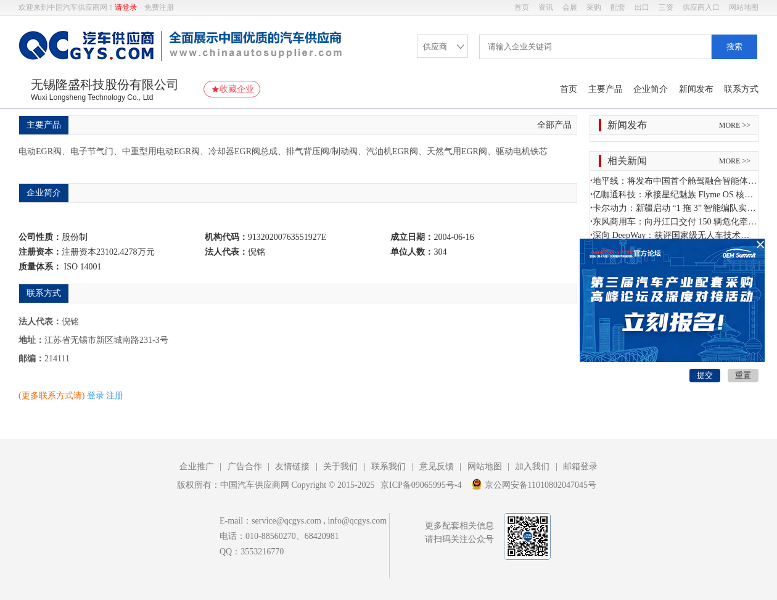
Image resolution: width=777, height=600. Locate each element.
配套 (617, 7)
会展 (569, 7)
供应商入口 (701, 7)
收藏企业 (237, 89)
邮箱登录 (580, 466)
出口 (642, 7)
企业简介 (650, 89)
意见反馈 (436, 466)
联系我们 (388, 466)
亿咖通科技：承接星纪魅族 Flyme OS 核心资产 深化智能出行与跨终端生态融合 (674, 194)
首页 (521, 7)
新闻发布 (696, 89)
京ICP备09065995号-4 (420, 485)
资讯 (545, 7)
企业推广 (196, 466)
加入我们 (532, 466)
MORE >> (734, 125)
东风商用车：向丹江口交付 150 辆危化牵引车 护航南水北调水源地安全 (674, 221)
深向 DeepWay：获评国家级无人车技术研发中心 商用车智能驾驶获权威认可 (674, 234)
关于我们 (340, 466)
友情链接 (292, 466)
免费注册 (159, 7)
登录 (95, 395)
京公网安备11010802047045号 (533, 484)
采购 (593, 7)
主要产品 (605, 89)
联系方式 (741, 89)
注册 (114, 395)
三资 (666, 7)
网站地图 (743, 7)
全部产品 (554, 124)
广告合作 (245, 466)
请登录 (126, 7)
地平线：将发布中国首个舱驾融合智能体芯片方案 (674, 180)
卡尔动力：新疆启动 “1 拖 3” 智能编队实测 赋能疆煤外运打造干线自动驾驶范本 (674, 207)
